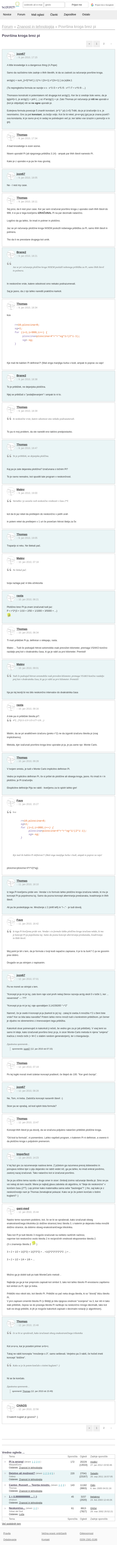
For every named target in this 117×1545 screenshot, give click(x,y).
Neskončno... (17, 1508)
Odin (92, 1485)
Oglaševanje (9, 1539)
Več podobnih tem (11, 1523)
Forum (21, 14)
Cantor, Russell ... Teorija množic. (29, 1485)
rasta (20, 595)
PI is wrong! (16, 1461)
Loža (21, 1514)
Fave (20, 800)
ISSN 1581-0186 (88, 1539)
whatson (13, 1500)
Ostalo (86, 14)
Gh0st (93, 1508)
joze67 (21, 53)
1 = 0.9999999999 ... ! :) (23, 1496)
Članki (54, 14)
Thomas (22, 134)
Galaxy (12, 1476)
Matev (21, 489)
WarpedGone (15, 1464)
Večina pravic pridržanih (54, 1533)
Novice (7, 14)
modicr (93, 1462)
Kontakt (45, 1539)
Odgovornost (86, 1533)
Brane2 (21, 252)
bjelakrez (95, 1496)
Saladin (94, 1473)
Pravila (7, 1533)
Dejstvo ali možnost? (22, 1473)
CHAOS (22, 1405)
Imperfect (23, 1154)
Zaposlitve (70, 14)
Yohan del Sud (16, 1511)
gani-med (23, 1208)
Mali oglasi (37, 14)
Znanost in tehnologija (30, 1467)
